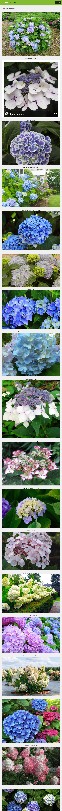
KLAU (10, 2)
